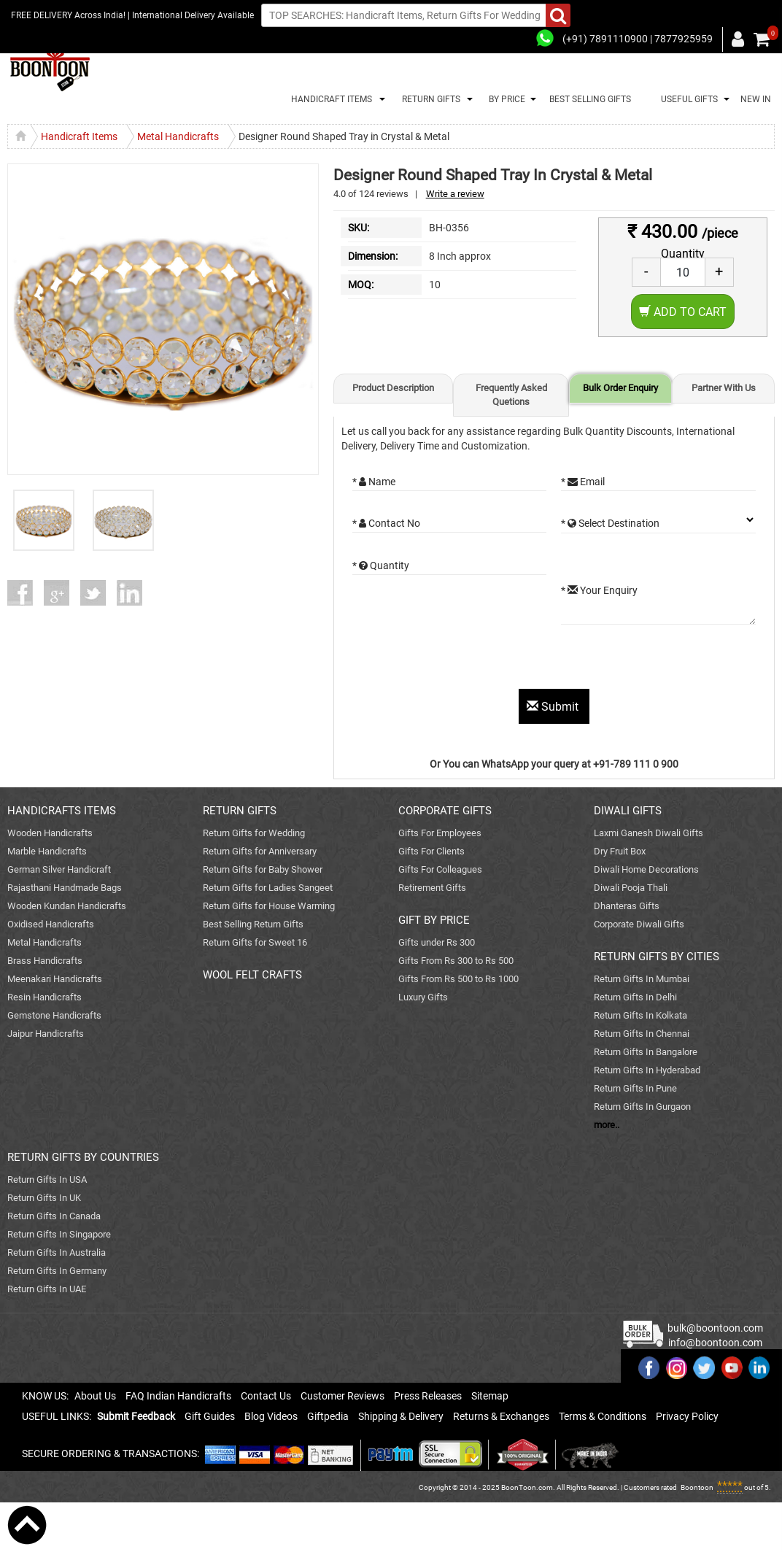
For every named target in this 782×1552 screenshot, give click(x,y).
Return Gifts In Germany (57, 1270)
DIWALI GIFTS (628, 810)
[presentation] (463, 660)
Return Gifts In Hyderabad (647, 1070)
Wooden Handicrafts (50, 832)
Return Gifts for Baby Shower (262, 869)
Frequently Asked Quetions (511, 394)
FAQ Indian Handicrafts (178, 1396)
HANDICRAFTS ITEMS (61, 810)
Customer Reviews (342, 1396)
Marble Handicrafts (47, 851)
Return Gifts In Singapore (59, 1234)
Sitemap (489, 1396)
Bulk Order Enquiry (620, 387)
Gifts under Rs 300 (436, 942)
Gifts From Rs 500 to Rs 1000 (458, 978)
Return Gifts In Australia (56, 1252)
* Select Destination (610, 523)
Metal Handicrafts (44, 942)
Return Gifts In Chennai (641, 1033)
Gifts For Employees (439, 832)
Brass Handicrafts (44, 960)
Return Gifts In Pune (635, 1088)
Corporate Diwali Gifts (639, 924)
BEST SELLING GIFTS (590, 99)
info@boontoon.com (715, 1342)
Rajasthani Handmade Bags (64, 887)
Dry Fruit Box (620, 851)
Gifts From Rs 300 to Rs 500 (456, 960)
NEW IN (755, 99)
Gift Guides (210, 1416)
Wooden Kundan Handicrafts (66, 905)
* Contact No (386, 523)
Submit (554, 707)
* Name (373, 481)
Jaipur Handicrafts (45, 1033)
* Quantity (380, 565)
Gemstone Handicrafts (54, 1015)
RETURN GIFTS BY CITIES (656, 956)
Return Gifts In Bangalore (645, 1051)
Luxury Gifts (423, 997)
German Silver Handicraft (59, 869)
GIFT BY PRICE (434, 920)
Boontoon (697, 1487)
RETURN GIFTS (429, 99)
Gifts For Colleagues (440, 869)
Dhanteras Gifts (626, 905)
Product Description (393, 387)
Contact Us (266, 1396)
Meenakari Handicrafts (54, 978)
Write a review (455, 193)
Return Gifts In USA (47, 1179)
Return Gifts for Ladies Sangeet (268, 887)
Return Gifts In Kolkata (640, 1015)
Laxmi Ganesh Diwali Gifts (648, 832)
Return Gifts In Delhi (635, 997)
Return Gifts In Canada (54, 1216)
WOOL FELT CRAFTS (252, 974)
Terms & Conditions (602, 1416)
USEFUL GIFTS (687, 99)
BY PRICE (504, 99)
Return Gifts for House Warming (269, 905)
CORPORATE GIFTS (445, 810)
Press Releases (428, 1396)
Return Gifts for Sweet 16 (255, 942)
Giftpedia (328, 1416)
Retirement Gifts (432, 887)
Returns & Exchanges (501, 1416)
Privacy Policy (687, 1416)
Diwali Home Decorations (646, 869)
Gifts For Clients (431, 851)
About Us (95, 1396)
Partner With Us (724, 387)
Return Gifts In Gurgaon (642, 1106)
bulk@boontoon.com (715, 1328)
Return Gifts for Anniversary (260, 851)
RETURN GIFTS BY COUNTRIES (83, 1157)
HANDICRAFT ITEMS (329, 99)
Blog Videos (271, 1416)
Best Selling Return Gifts (253, 924)
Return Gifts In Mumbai (641, 978)
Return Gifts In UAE (46, 1288)
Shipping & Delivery (401, 1416)
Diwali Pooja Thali (630, 887)
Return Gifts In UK (44, 1197)
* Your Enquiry (599, 590)
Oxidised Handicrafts (50, 924)
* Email (583, 481)
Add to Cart (683, 312)
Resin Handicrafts (44, 997)
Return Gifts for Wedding (254, 832)
